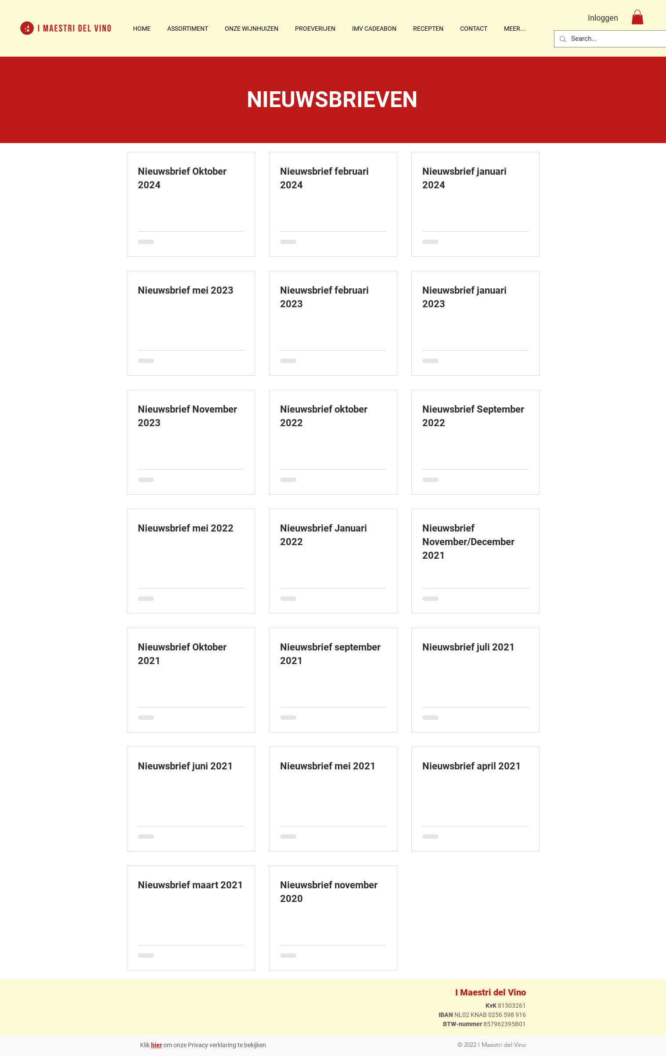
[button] (255, 28)
